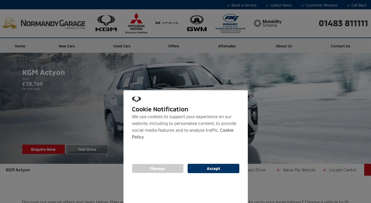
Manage (157, 168)
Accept (213, 168)
